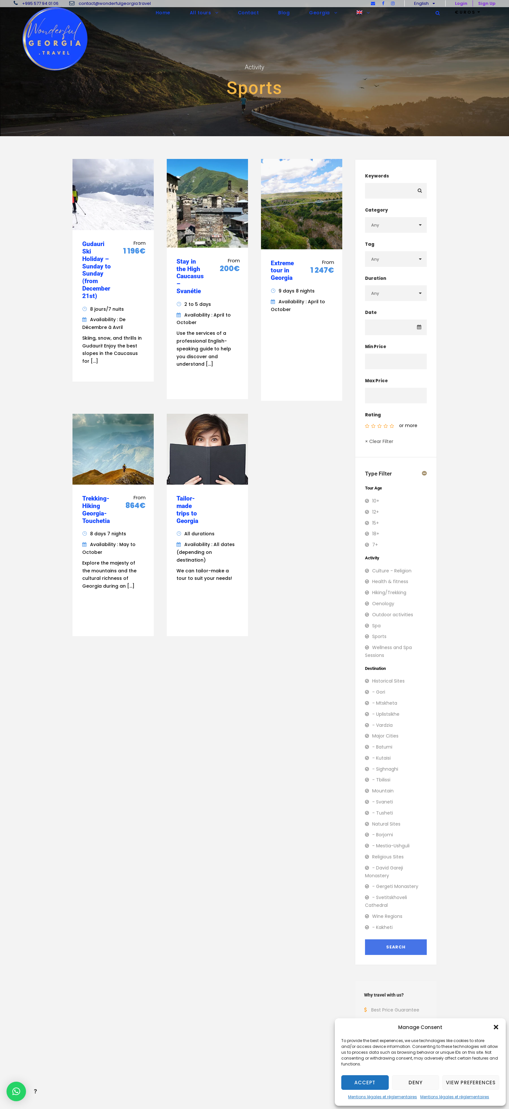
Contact (248, 12)
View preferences (471, 1082)
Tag (369, 244)
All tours (200, 12)
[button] (496, 1027)
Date (371, 312)
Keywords (377, 176)
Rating (373, 415)
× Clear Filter (379, 441)
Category (376, 210)
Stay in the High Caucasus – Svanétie (190, 276)
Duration (375, 278)
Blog (284, 12)
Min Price (375, 347)
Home (163, 12)
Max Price (376, 381)
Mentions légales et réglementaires (382, 1097)
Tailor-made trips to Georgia (187, 509)
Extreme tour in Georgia (282, 270)
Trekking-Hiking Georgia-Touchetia (96, 509)
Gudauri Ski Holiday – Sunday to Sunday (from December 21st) (96, 270)
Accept (364, 1082)
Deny (415, 1082)
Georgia (319, 12)
